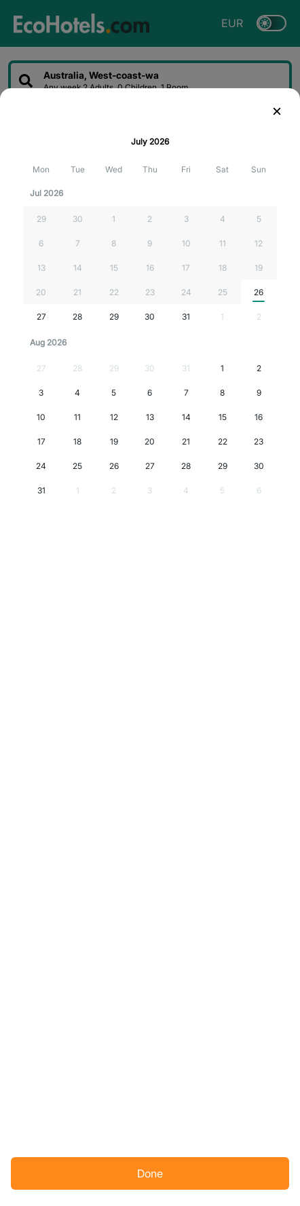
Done (150, 1173)
